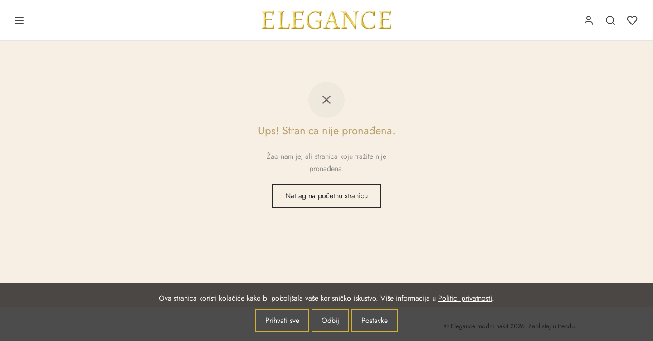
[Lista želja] (633, 20)
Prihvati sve (282, 320)
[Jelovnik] (19, 20)
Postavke (374, 320)
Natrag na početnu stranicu (326, 195)
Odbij (330, 320)
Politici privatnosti (465, 298)
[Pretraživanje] (610, 20)
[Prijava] (588, 20)
